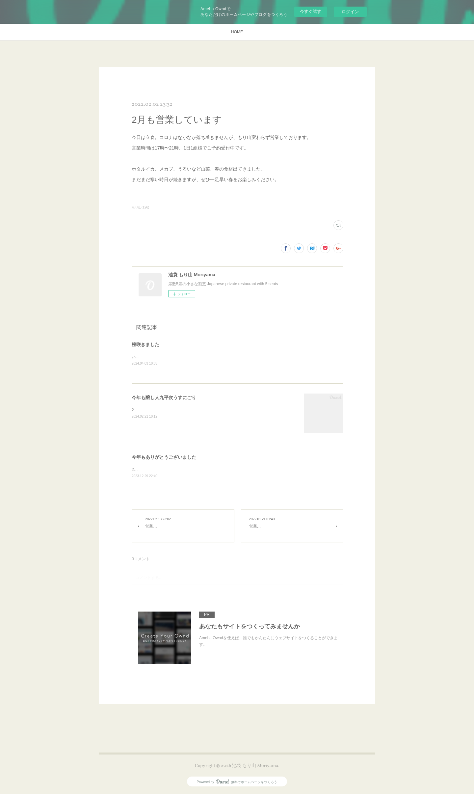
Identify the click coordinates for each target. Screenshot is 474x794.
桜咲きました (145, 344)
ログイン (350, 11)
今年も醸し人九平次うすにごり (164, 397)
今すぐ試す (310, 11)
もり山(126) (140, 207)
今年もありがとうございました (164, 457)
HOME (237, 32)
